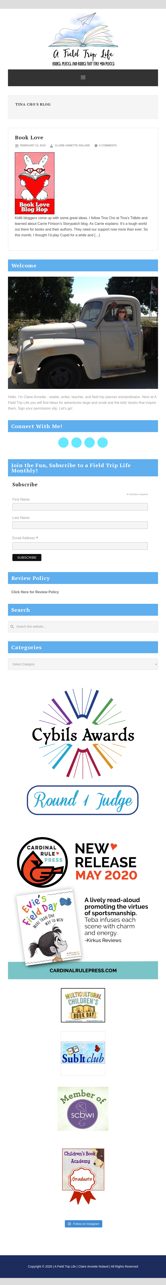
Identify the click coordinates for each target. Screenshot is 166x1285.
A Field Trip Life (83, 38)
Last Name (20, 518)
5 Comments (108, 145)
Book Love (29, 137)
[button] (83, 77)
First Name (21, 499)
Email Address (25, 538)
